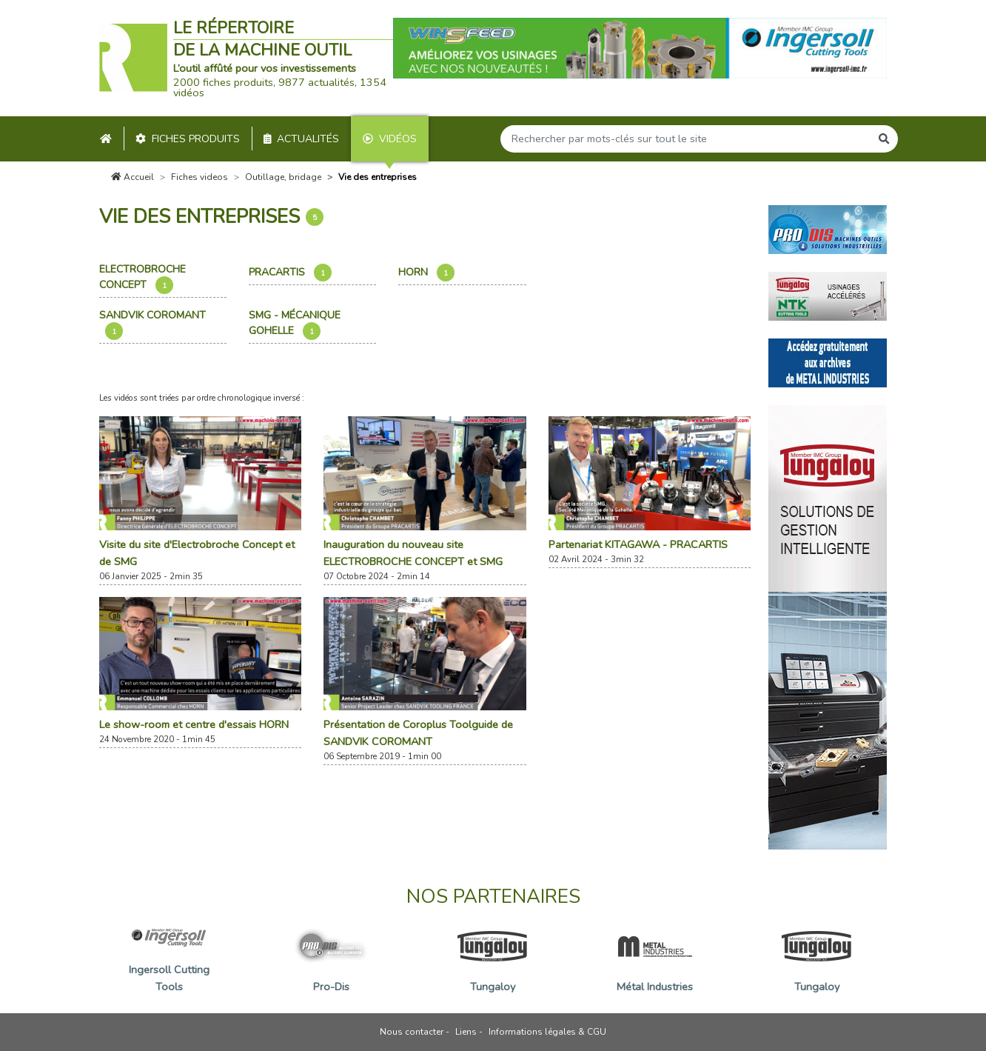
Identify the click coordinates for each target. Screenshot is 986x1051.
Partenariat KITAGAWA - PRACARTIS (638, 544)
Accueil (132, 177)
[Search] (685, 139)
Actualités (302, 139)
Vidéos (390, 139)
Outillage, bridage (283, 177)
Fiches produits (187, 139)
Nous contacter (411, 1032)
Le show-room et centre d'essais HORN (194, 724)
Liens (466, 1032)
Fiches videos (199, 177)
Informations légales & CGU (547, 1032)
